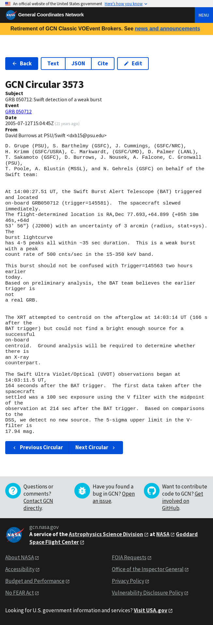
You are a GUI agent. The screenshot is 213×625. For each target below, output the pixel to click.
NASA (163, 534)
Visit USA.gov (150, 610)
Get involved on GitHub (182, 501)
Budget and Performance (35, 580)
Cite (103, 63)
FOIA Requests (129, 557)
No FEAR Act (19, 592)
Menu (204, 15)
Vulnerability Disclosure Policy (147, 592)
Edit (133, 63)
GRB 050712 (18, 111)
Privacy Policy (128, 580)
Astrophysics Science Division (106, 534)
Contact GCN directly (38, 504)
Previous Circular (37, 447)
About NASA (19, 557)
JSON (78, 63)
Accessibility (20, 569)
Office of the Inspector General (148, 569)
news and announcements (167, 28)
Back (22, 63)
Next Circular (95, 447)
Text (53, 63)
